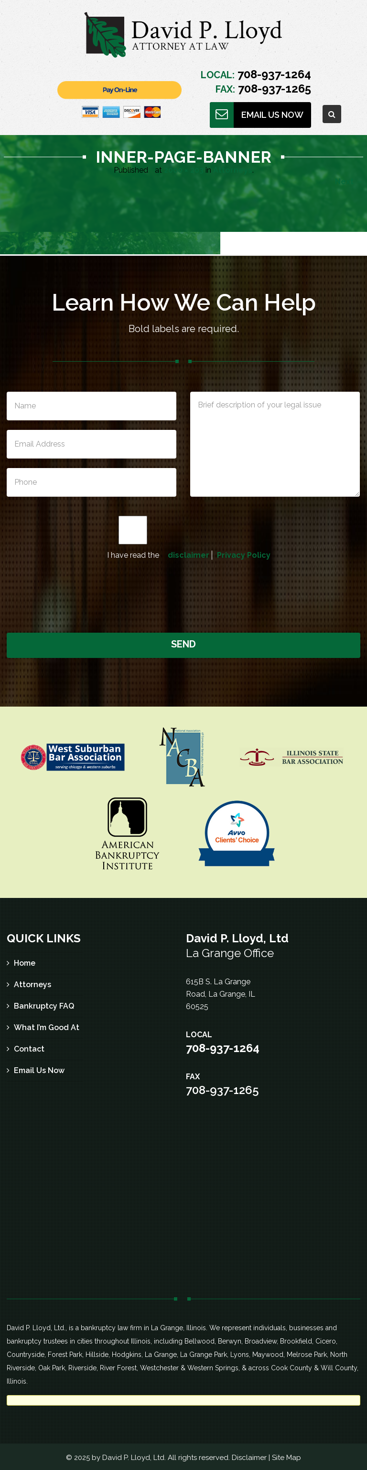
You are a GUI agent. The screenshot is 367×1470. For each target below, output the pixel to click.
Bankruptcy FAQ (44, 1006)
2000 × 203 (184, 170)
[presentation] (184, 595)
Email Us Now (39, 1070)
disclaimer (188, 555)
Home (24, 963)
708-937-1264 (273, 74)
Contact (29, 1048)
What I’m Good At (46, 1027)
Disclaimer (249, 1457)
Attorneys (232, 170)
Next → (349, 181)
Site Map (286, 1457)
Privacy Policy (243, 555)
